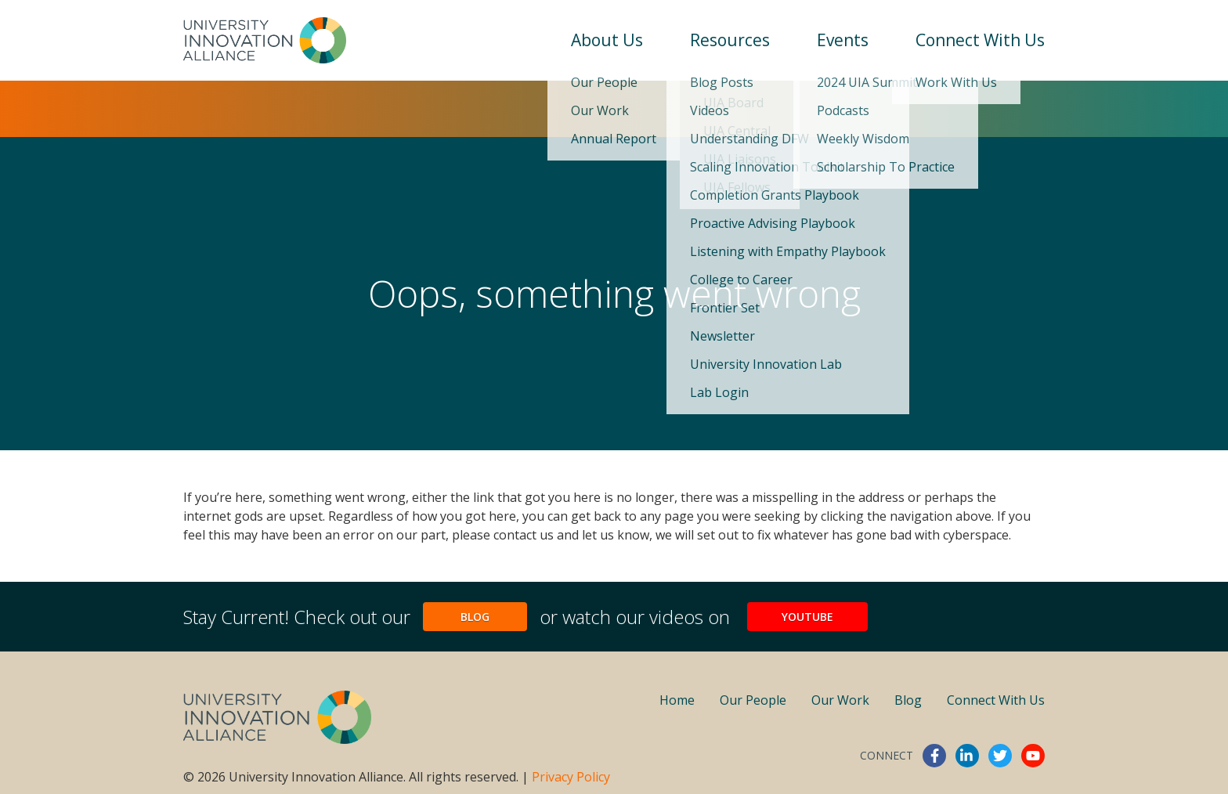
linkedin (967, 755)
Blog (474, 616)
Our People (753, 700)
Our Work (840, 700)
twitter (1000, 755)
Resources (730, 40)
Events (843, 40)
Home (677, 700)
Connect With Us (980, 40)
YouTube (807, 616)
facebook (934, 755)
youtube (1033, 755)
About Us (607, 40)
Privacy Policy (571, 776)
